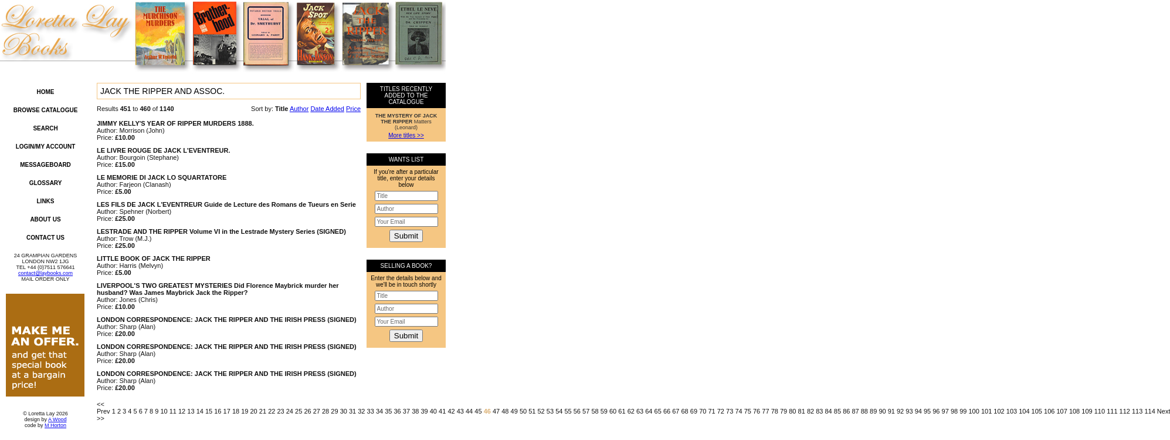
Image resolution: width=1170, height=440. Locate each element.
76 (756, 411)
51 (531, 411)
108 (1074, 411)
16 (217, 411)
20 (253, 411)
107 (1061, 411)
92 (900, 411)
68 (685, 411)
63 (639, 411)
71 (711, 411)
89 (873, 411)
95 (927, 411)
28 (325, 411)
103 (1011, 411)
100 (974, 411)
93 (909, 411)
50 (523, 411)
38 (415, 411)
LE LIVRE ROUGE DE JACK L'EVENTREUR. (163, 150)
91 (891, 411)
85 (837, 411)
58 (594, 411)
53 (550, 411)
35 (388, 411)
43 (460, 411)
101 (986, 411)
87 (855, 411)
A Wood (57, 419)
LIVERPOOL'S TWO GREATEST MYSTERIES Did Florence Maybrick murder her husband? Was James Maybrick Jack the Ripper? (218, 289)
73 (729, 411)
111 (1112, 411)
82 (810, 411)
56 (577, 411)
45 (477, 411)
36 (397, 411)
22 (271, 411)
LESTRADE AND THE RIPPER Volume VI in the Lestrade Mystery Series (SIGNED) (221, 231)
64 (648, 411)
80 (792, 411)
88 (864, 411)
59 (604, 411)
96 (936, 411)
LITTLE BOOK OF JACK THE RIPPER (154, 258)
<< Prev (103, 408)
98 (954, 411)
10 (163, 411)
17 (226, 411)
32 (361, 411)
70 (702, 411)
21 (262, 411)
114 (1149, 411)
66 (666, 411)
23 (280, 411)
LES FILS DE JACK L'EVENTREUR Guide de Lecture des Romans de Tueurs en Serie (226, 204)
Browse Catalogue (45, 110)
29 (334, 411)
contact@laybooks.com (45, 273)
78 (774, 411)
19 (244, 411)
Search (45, 128)
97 (945, 411)
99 (962, 411)
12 (181, 411)
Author (299, 108)
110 (1099, 411)
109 (1086, 411)
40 (433, 411)
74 (738, 411)
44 (469, 411)
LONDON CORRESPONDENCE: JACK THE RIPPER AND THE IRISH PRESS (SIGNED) (227, 319)
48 (504, 411)
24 (289, 411)
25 (298, 411)
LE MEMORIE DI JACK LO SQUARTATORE (161, 177)
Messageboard (45, 165)
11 (173, 411)
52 (541, 411)
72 (720, 411)
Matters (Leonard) (406, 121)
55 (567, 411)
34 (379, 411)
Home (46, 92)
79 (783, 411)
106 (1049, 411)
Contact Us (45, 237)
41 (442, 411)
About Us (45, 219)
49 (514, 411)
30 (343, 411)
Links (46, 201)
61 (621, 411)
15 (208, 411)
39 (424, 411)
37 (406, 411)
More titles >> (406, 135)
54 (558, 411)
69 (693, 411)
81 (801, 411)
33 (370, 411)
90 (882, 411)
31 (352, 411)
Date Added (327, 108)
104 (1024, 411)
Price (353, 108)
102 (998, 411)
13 (190, 411)
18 (235, 411)
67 (675, 411)
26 (307, 411)
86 (846, 411)
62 (631, 411)
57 (585, 411)
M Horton (55, 425)
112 (1125, 411)
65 (658, 411)
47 (496, 411)
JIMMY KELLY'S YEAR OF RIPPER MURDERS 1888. (175, 123)
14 (200, 411)
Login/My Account (46, 146)
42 (451, 411)
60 (612, 411)
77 (765, 411)
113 (1137, 411)
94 (918, 411)
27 (316, 411)
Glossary (45, 183)
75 (747, 411)
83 (819, 411)
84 (828, 411)
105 (1037, 411)
